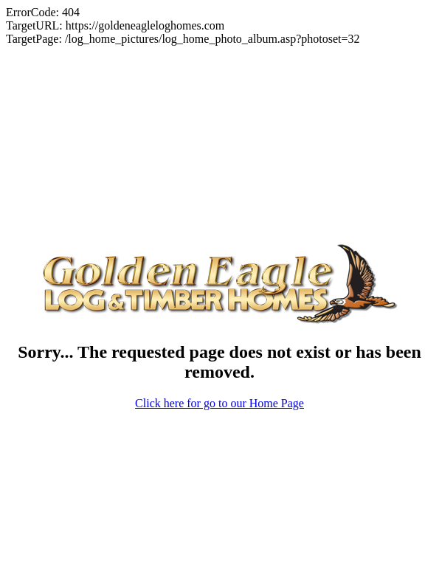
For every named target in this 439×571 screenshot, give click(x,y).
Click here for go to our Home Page (219, 383)
